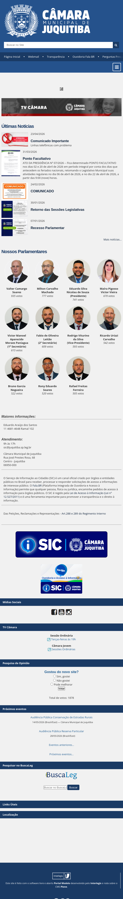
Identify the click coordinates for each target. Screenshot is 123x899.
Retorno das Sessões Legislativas (57, 209)
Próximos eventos (14, 709)
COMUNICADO (42, 191)
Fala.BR (37, 485)
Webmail (33, 57)
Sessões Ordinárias (63, 649)
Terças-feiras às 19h (63, 639)
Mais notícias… (112, 239)
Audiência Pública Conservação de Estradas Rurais (61, 717)
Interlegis (96, 883)
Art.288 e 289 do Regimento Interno (83, 513)
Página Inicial (12, 57)
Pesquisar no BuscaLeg (18, 765)
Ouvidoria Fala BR (83, 57)
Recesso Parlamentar (47, 228)
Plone (64, 886)
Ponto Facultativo (36, 158)
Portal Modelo (62, 883)
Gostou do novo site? (61, 672)
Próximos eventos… (61, 754)
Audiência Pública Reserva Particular (61, 731)
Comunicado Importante (50, 141)
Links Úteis (10, 804)
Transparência (56, 57)
